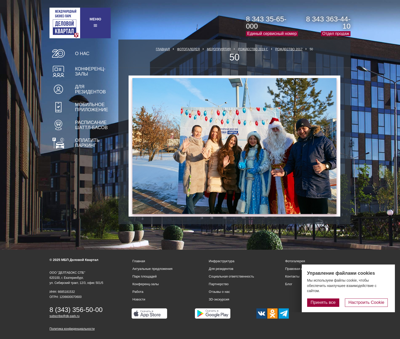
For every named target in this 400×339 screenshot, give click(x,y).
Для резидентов (90, 89)
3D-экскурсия (219, 299)
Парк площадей (144, 276)
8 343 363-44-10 (328, 22)
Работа (137, 292)
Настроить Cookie (368, 302)
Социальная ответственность (231, 276)
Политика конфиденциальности (72, 329)
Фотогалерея (188, 49)
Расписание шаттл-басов (91, 125)
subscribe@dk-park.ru (64, 316)
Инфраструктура (221, 261)
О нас (82, 53)
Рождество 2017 (289, 49)
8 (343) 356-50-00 (76, 309)
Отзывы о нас (219, 292)
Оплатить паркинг (87, 143)
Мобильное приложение (91, 107)
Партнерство (219, 284)
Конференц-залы (90, 71)
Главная (163, 49)
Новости (138, 299)
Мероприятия (219, 49)
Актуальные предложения (152, 269)
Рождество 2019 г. (253, 49)
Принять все (326, 302)
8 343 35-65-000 (266, 22)
